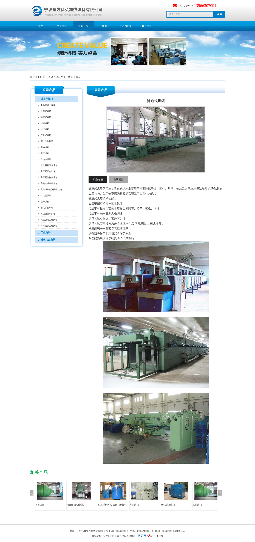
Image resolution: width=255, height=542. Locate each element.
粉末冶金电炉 (48, 239)
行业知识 (125, 26)
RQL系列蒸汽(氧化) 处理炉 (112, 504)
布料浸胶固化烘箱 (49, 225)
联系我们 (147, 26)
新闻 (104, 26)
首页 (40, 26)
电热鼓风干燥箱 (48, 105)
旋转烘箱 (45, 123)
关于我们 (62, 26)
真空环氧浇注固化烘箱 (51, 189)
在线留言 (118, 179)
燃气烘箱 (45, 153)
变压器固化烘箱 (48, 171)
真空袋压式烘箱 (48, 213)
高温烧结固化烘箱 (49, 219)
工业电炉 (45, 232)
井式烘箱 (45, 129)
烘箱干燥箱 (74, 77)
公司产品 (83, 26)
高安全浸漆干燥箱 (49, 183)
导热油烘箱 (46, 159)
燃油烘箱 (45, 147)
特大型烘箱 (46, 195)
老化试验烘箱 (47, 207)
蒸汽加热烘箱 (47, 141)
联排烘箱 (45, 201)
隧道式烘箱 (46, 117)
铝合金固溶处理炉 (76, 504)
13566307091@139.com (173, 531)
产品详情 (98, 179)
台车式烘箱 (46, 111)
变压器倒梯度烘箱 (49, 177)
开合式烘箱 (46, 135)
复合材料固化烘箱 (49, 165)
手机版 (159, 536)
